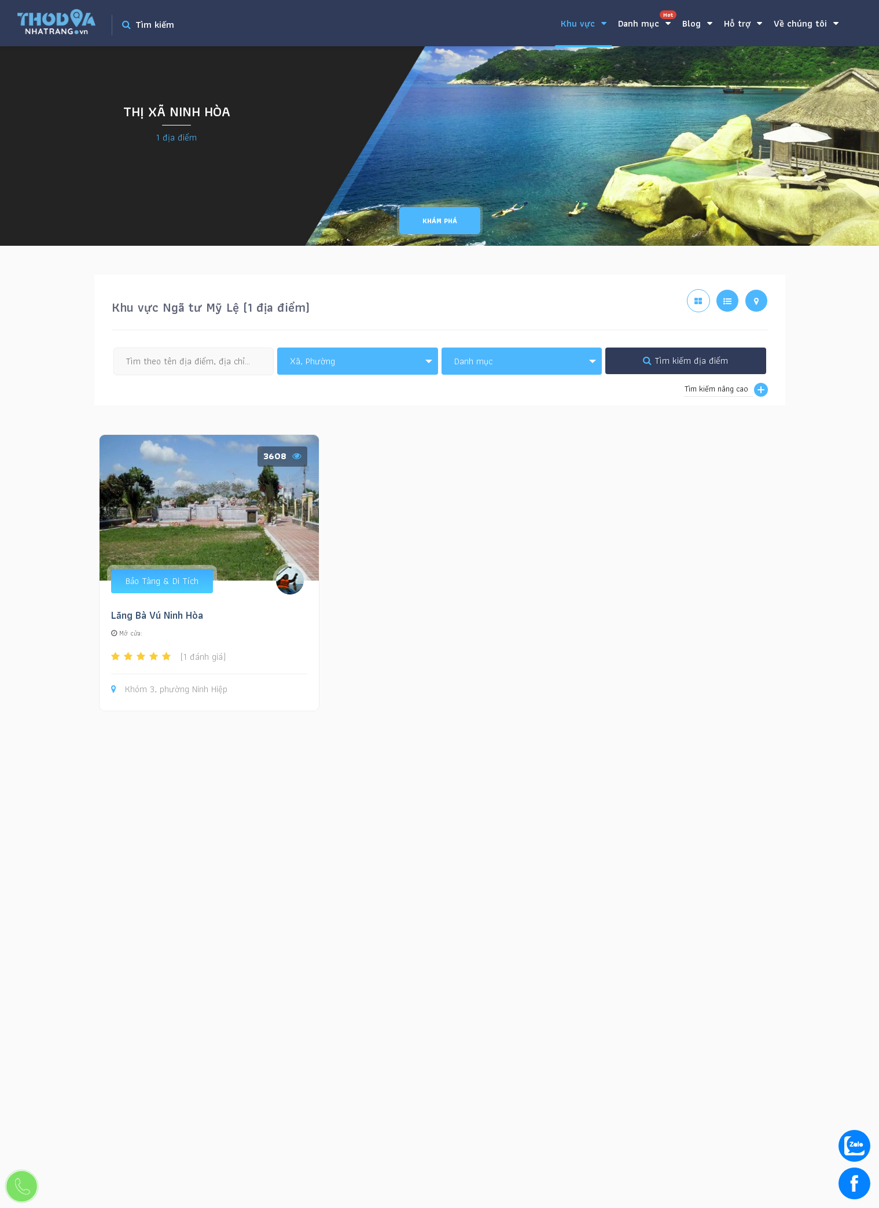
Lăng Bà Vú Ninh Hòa (157, 615)
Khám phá (439, 220)
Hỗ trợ (743, 23)
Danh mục (647, 20)
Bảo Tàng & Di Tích (162, 581)
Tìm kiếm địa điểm (685, 360)
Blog (697, 23)
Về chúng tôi (806, 23)
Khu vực (583, 23)
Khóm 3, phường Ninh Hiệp (169, 689)
